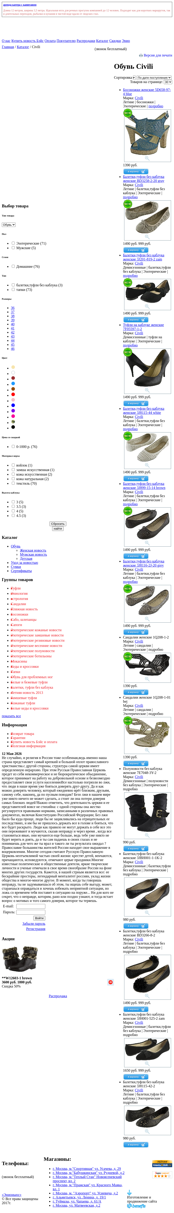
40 (12, 324)
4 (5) (17, 511)
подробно (155, 106)
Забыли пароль (33, 924)
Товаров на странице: (151, 82)
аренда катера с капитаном (19, 4)
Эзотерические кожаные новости (36, 630)
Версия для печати (155, 55)
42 (12, 332)
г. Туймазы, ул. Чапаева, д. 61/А (77, 1201)
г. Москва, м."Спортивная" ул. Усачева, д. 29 (87, 1169)
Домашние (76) (26, 266)
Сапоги (16, 625)
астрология (19, 599)
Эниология (19, 593)
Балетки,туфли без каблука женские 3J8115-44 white (143, 411)
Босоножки (19, 614)
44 (12, 340)
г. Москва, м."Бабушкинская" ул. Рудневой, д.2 (89, 1173)
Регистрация (35, 929)
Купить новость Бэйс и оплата (34, 742)
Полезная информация (28, 746)
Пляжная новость (24, 609)
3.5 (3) (19, 506)
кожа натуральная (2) (30, 479)
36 (12, 308)
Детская (26, 558)
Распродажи (86, 41)
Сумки (16, 567)
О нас (6, 41)
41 (12, 328)
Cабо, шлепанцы (23, 619)
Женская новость (33, 550)
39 (12, 320)
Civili (139, 98)
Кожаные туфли (23, 703)
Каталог (102, 41)
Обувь (15, 546)
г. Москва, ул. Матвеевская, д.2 (76, 1205)
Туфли (16, 588)
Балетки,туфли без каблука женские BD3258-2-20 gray (143, 179)
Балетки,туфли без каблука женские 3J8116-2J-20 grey (143, 563)
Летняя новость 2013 (27, 693)
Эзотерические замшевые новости (37, 635)
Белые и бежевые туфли (29, 682)
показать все (11, 716)
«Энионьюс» (12, 1195)
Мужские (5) (24, 248)
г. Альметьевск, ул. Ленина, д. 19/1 (79, 1197)
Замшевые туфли (24, 698)
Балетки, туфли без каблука (32, 687)
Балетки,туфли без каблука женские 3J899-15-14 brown (144, 486)
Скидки (115, 41)
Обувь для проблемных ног (32, 677)
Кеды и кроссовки (25, 666)
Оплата (50, 41)
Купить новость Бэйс (27, 41)
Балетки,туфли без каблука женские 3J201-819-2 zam (143, 257)
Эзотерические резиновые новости (38, 640)
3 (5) (17, 502)
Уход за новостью (24, 563)
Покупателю (66, 41)
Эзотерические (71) (29, 243)
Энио (126, 41)
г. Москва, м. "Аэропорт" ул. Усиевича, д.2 (85, 1193)
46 (12, 349)
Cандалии (18, 604)
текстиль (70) (24, 483)
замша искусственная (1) (33, 470)
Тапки (15, 672)
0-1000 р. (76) (24, 447)
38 (12, 316)
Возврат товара (22, 734)
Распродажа (58, 996)
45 (12, 344)
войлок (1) (22, 465)
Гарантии (18, 738)
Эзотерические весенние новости (36, 646)
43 (12, 336)
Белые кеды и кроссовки (29, 708)
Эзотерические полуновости (33, 651)
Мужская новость (33, 554)
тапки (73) (22, 290)
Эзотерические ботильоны (31, 656)
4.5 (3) (19, 516)
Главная (8, 47)
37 (12, 312)
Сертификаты (21, 571)
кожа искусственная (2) (32, 474)
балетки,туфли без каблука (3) (37, 285)
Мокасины (19, 661)
